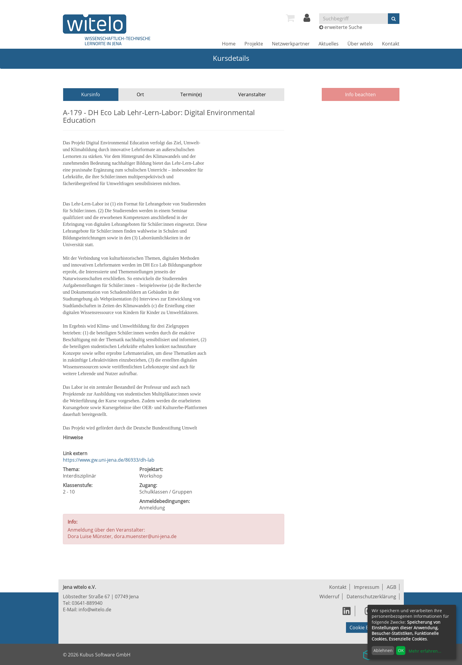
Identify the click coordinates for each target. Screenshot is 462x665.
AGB (391, 587)
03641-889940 (87, 603)
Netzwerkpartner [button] (291, 43)
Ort (140, 94)
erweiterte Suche (343, 27)
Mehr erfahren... (425, 651)
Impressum (366, 587)
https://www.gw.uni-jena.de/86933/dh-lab (108, 460)
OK (401, 650)
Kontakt (390, 43)
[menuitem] (290, 18)
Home (229, 43)
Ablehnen (383, 650)
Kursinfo (90, 94)
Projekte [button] (253, 43)
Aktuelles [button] (329, 43)
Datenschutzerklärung (371, 596)
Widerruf (329, 596)
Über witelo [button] (360, 43)
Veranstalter (252, 94)
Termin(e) (191, 94)
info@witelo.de (95, 609)
